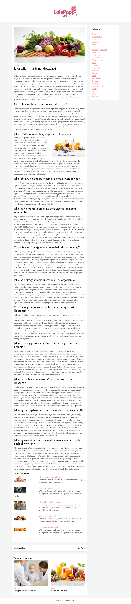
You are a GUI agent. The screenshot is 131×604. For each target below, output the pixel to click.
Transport (95, 81)
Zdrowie (17, 65)
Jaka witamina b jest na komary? (51, 477)
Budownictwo (97, 36)
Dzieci (94, 39)
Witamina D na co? (46, 488)
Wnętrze (95, 94)
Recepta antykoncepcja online (26, 590)
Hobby (94, 44)
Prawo (94, 65)
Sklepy (94, 73)
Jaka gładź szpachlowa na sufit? (50, 502)
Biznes (94, 34)
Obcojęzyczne (97, 60)
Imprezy (95, 47)
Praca (94, 63)
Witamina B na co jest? (47, 516)
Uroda (94, 89)
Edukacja (95, 42)
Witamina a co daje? (59, 590)
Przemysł (95, 68)
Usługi (94, 91)
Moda (94, 52)
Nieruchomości (97, 57)
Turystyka (95, 83)
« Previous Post (19, 548)
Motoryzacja (96, 55)
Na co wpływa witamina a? (49, 527)
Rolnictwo (95, 70)
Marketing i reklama (99, 49)
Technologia (96, 78)
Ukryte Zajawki (97, 86)
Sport (94, 76)
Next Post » (81, 548)
